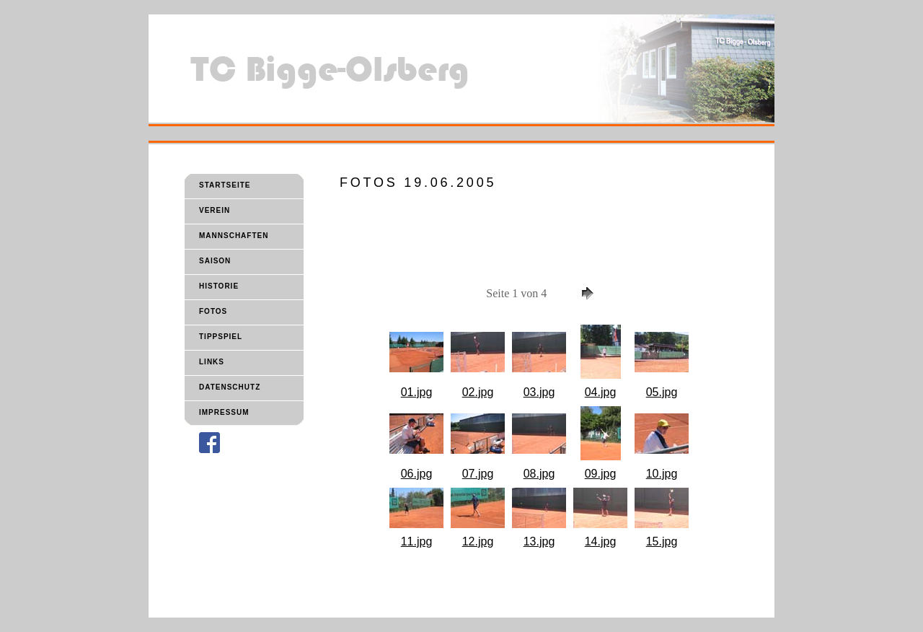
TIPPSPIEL (220, 337)
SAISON (215, 261)
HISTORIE (219, 286)
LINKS (211, 362)
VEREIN (214, 210)
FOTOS (213, 311)
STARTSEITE (224, 185)
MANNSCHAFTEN (233, 236)
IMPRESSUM (224, 412)
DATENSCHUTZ (229, 387)
